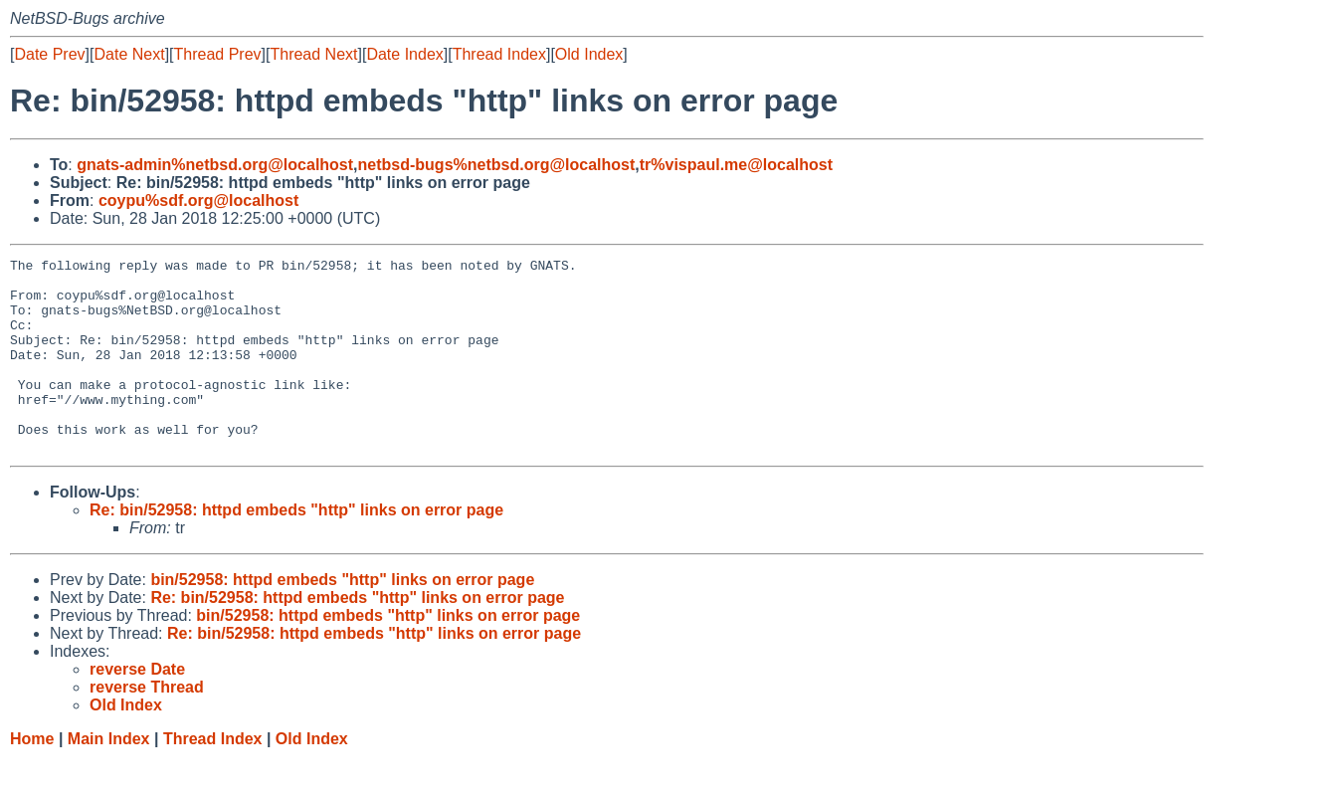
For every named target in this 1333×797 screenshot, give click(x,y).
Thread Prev (218, 54)
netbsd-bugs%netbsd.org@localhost (497, 164)
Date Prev (49, 54)
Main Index (109, 777)
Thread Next (313, 54)
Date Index (404, 54)
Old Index (589, 54)
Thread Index (499, 54)
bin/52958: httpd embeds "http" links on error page (342, 618)
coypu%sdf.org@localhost (198, 200)
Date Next (129, 54)
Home (32, 777)
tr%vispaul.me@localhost (736, 164)
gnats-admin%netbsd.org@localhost (215, 164)
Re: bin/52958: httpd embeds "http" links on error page (296, 548)
